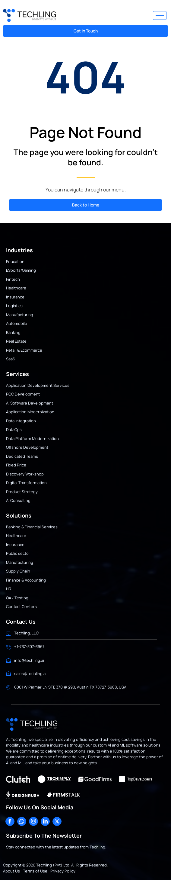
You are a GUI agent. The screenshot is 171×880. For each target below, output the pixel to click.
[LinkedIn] (45, 821)
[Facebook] (9, 821)
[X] (57, 821)
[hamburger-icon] (159, 15)
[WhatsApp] (21, 821)
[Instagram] (33, 821)
